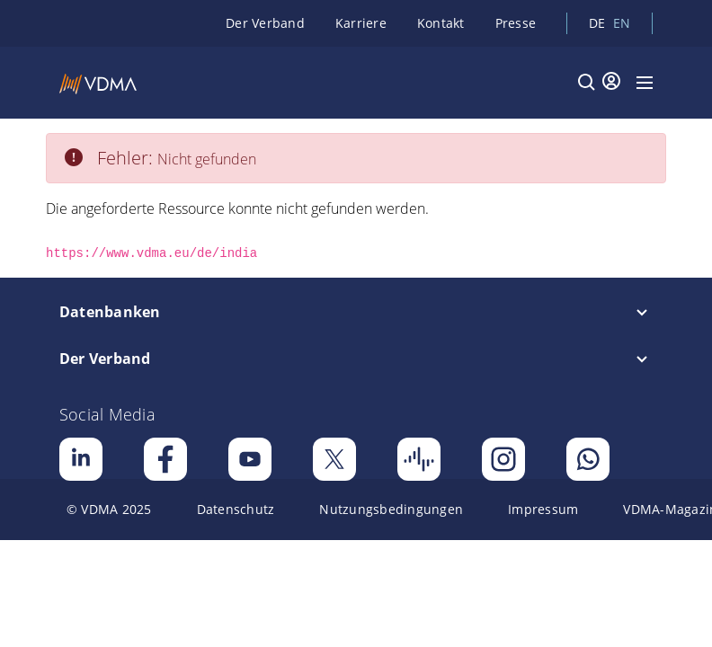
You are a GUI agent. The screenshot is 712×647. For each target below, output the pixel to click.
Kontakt (441, 22)
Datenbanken (110, 312)
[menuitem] (109, 509)
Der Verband (265, 22)
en (622, 22)
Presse (516, 22)
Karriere (361, 22)
